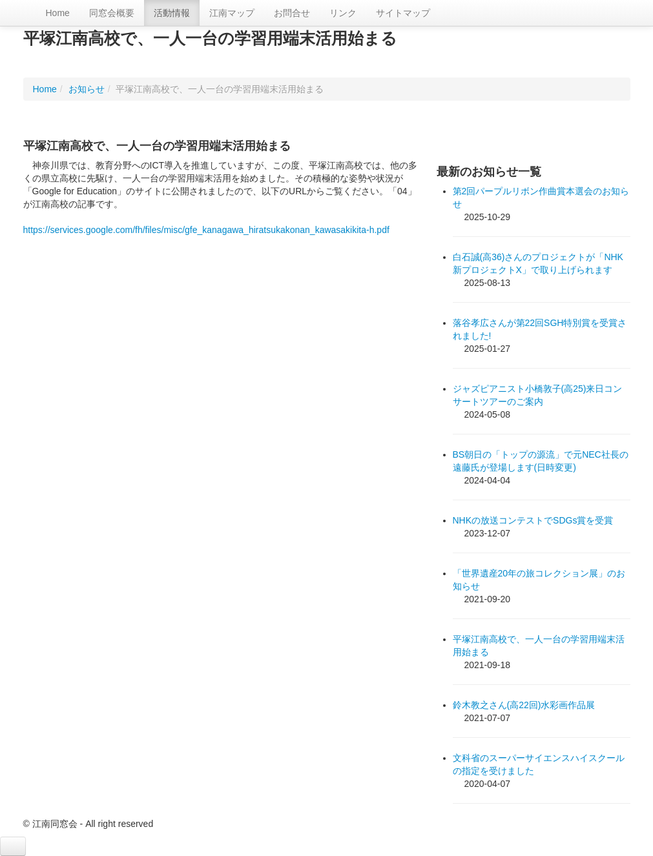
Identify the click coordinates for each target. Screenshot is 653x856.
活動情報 (172, 13)
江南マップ (231, 13)
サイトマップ (403, 13)
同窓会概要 (111, 13)
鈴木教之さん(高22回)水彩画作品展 (524, 705)
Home (58, 13)
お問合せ (292, 13)
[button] (13, 846)
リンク (343, 13)
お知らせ (86, 89)
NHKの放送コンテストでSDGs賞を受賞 (533, 520)
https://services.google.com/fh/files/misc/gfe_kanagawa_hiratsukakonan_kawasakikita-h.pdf (206, 230)
